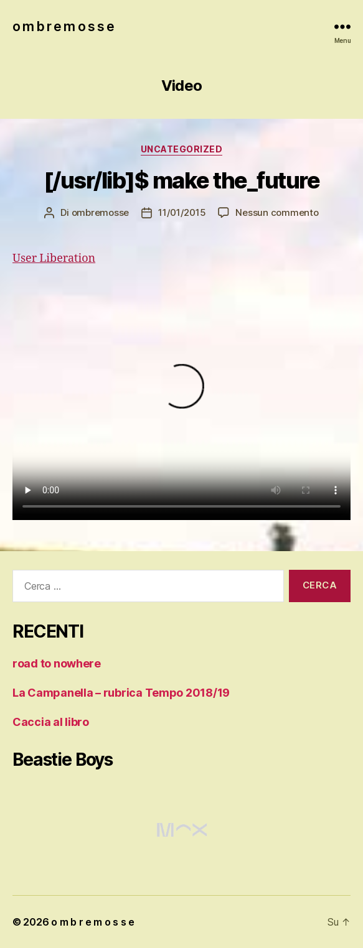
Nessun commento (276, 212)
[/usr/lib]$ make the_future (182, 180)
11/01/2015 (181, 212)
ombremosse (100, 212)
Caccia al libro (50, 721)
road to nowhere (56, 663)
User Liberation (53, 258)
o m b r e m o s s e (63, 26)
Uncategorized (182, 149)
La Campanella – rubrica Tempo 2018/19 (121, 692)
